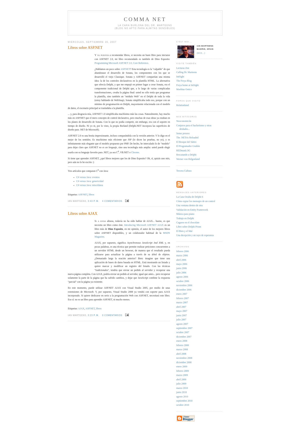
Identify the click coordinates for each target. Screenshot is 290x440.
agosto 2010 (182, 396)
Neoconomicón (183, 121)
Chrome (135, 152)
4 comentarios (112, 201)
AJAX (81, 308)
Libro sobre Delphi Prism (188, 226)
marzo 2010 (182, 388)
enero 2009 (181, 366)
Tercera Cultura (184, 170)
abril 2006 (181, 260)
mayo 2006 (181, 264)
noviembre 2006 (184, 285)
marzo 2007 (182, 302)
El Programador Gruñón (188, 146)
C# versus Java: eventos (88, 177)
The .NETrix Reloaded (187, 137)
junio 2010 (181, 392)
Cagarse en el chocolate (188, 222)
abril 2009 (181, 379)
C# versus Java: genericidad (90, 181)
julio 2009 (181, 383)
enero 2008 (181, 341)
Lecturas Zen (182, 68)
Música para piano (185, 214)
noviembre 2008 (184, 358)
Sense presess (183, 133)
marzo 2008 (182, 349)
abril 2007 (181, 307)
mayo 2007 (181, 311)
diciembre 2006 (184, 289)
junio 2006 (181, 268)
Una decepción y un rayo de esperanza (195, 235)
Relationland (182, 105)
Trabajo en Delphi (185, 218)
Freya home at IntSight (187, 85)
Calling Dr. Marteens (186, 72)
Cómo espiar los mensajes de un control (195, 201)
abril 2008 (181, 354)
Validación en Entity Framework (192, 210)
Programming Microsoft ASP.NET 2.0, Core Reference (121, 63)
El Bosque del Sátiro (186, 142)
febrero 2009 (182, 371)
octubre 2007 (182, 332)
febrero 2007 (182, 298)
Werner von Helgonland (188, 159)
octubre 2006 (182, 281)
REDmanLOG (183, 150)
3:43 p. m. (93, 201)
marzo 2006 (182, 255)
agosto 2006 (182, 277)
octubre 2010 (182, 405)
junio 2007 (181, 315)
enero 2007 (181, 294)
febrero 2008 (182, 345)
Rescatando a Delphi (186, 154)
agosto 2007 (182, 324)
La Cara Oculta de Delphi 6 (189, 197)
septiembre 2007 (184, 328)
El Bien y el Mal (184, 231)
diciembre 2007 (184, 336)
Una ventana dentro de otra (189, 205)
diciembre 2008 (184, 362)
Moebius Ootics (184, 89)
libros (91, 194)
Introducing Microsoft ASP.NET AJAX (144, 225)
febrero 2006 (182, 251)
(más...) (201, 53)
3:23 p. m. (93, 315)
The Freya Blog (184, 81)
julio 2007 (181, 319)
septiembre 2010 (184, 401)
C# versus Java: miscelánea (89, 185)
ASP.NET (125, 69)
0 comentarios (112, 315)
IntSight (180, 76)
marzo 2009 (182, 375)
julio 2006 (181, 272)
